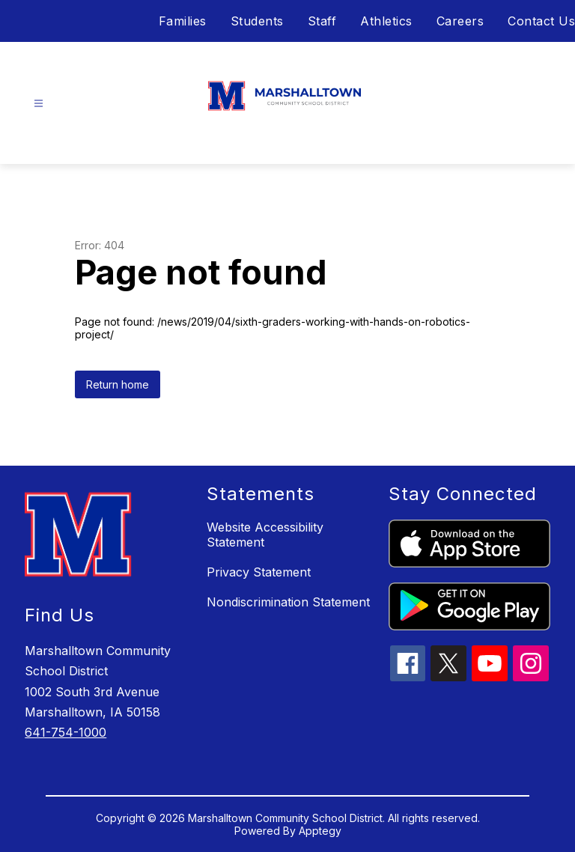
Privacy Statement (259, 572)
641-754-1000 (65, 732)
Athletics (386, 20)
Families (183, 20)
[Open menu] (38, 103)
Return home (117, 384)
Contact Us (541, 20)
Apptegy (320, 830)
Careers (460, 20)
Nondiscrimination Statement (288, 601)
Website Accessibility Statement (265, 535)
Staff (322, 20)
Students (257, 20)
